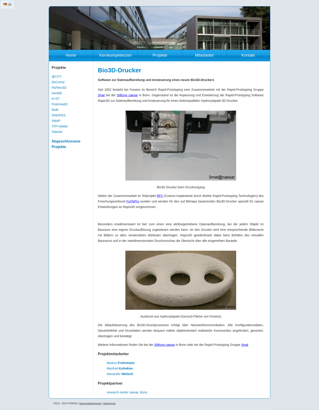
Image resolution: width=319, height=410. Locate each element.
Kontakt (248, 55)
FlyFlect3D (59, 87)
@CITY (57, 76)
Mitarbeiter (204, 55)
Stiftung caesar (127, 95)
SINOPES (58, 115)
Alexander (120, 374)
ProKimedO (60, 104)
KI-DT (56, 98)
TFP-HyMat (60, 126)
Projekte (160, 55)
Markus (121, 363)
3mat (101, 95)
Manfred (120, 368)
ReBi (55, 110)
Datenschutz (109, 403)
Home (71, 55)
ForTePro (132, 201)
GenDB (57, 93)
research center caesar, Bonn (127, 392)
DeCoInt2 (58, 82)
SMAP (56, 121)
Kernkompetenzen (115, 55)
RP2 (160, 196)
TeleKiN (57, 132)
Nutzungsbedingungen (90, 403)
